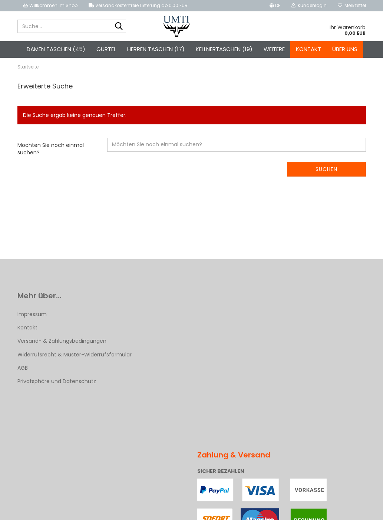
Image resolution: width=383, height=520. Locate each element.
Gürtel (106, 49)
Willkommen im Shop (50, 5)
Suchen (326, 169)
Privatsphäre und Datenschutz (56, 381)
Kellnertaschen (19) (224, 49)
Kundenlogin (309, 5)
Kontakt (308, 49)
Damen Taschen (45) (56, 49)
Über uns (344, 49)
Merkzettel (352, 5)
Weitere (274, 49)
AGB (22, 368)
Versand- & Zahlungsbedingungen (61, 341)
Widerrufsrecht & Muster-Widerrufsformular (74, 354)
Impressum (32, 314)
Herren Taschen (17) (156, 49)
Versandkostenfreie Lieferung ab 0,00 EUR (138, 5)
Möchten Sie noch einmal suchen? (50, 148)
